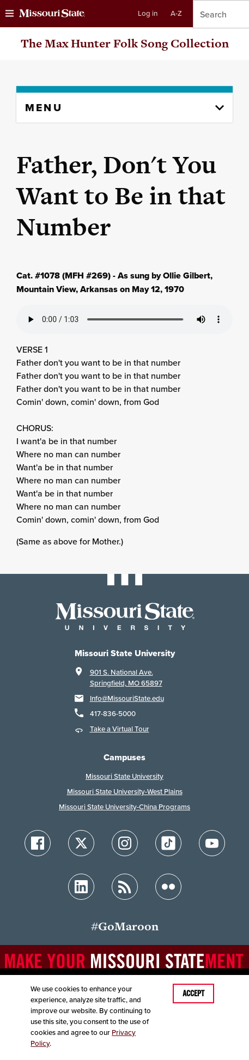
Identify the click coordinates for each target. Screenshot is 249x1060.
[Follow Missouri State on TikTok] (168, 843)
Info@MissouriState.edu (127, 698)
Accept (193, 993)
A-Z (176, 13)
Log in (147, 13)
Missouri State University (124, 776)
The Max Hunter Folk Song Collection (125, 43)
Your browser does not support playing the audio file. (124, 319)
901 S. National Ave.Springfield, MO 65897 (126, 677)
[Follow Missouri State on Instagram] (125, 843)
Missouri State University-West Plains (125, 791)
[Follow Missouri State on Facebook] (38, 843)
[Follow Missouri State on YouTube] (212, 843)
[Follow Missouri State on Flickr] (168, 887)
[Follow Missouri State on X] (81, 843)
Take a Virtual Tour (119, 729)
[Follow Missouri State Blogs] (125, 887)
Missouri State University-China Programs (124, 807)
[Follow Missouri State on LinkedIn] (81, 887)
